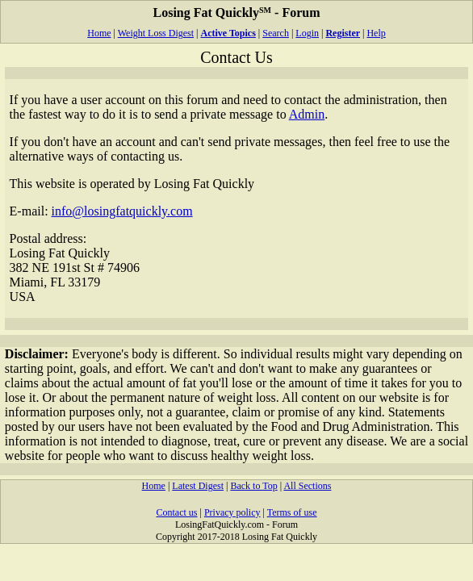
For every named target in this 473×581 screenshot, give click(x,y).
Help (375, 33)
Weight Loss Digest (156, 33)
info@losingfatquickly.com (122, 211)
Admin (306, 114)
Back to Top (253, 485)
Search (275, 33)
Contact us (176, 512)
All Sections (307, 485)
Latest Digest (198, 485)
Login (307, 33)
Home (99, 33)
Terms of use (292, 512)
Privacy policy (232, 512)
